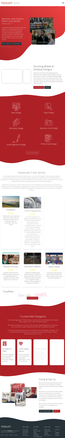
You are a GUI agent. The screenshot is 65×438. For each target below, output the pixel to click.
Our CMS (25, 433)
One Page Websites (37, 436)
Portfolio (35, 429)
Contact (16, 435)
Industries (35, 433)
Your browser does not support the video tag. (27, 71)
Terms (6, 435)
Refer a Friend (47, 435)
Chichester (10, 431)
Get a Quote (7, 44)
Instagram (57, 432)
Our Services (25, 429)
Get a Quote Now (32, 153)
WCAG (2, 435)
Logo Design (25, 431)
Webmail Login (47, 431)
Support (46, 432)
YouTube (57, 433)
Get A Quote (25, 432)
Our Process (25, 435)
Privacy (11, 435)
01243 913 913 (11, 432)
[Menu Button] (63, 3)
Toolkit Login (47, 429)
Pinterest (57, 435)
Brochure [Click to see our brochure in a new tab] (17, 44)
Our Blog (46, 433)
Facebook (57, 429)
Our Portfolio (53, 87)
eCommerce (36, 435)
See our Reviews (32, 298)
